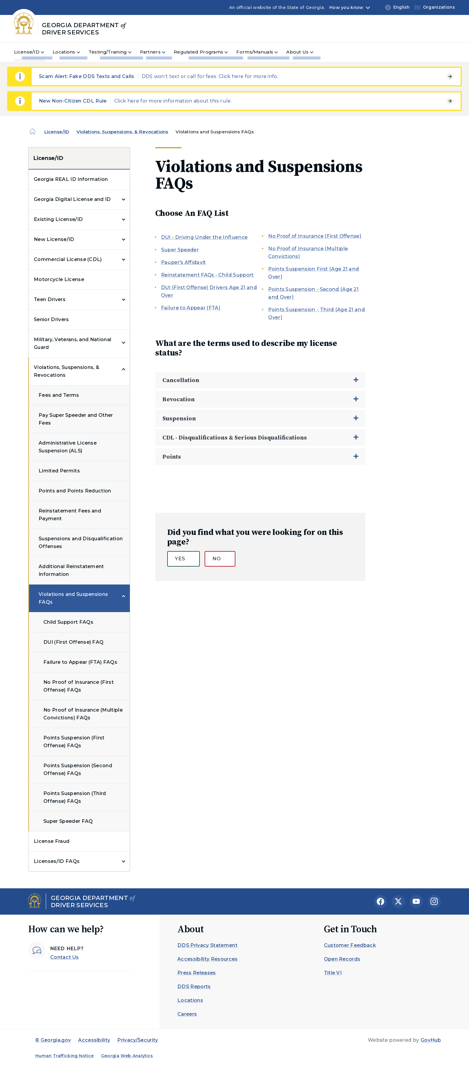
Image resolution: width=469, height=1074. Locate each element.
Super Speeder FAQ (68, 821)
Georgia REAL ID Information (71, 179)
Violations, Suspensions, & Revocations (122, 132)
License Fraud (51, 841)
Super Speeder (180, 250)
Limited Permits (59, 471)
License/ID (56, 132)
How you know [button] (346, 7)
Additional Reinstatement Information (71, 570)
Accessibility (94, 1040)
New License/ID (54, 239)
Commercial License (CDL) (68, 259)
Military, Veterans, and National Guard (72, 343)
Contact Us (64, 957)
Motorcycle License (59, 279)
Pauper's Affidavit (183, 262)
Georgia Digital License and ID (72, 199)
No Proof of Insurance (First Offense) (314, 236)
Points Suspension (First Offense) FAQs (74, 741)
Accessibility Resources (207, 959)
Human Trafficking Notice (64, 1055)
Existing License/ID (58, 219)
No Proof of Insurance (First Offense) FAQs (78, 686)
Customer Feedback (350, 945)
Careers (187, 1014)
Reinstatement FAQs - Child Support (207, 275)
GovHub (431, 1040)
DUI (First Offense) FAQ (73, 642)
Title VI (333, 973)
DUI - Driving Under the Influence (204, 237)
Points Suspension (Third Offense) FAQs (74, 797)
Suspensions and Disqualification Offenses (81, 542)
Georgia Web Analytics (127, 1055)
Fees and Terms (59, 395)
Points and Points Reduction (75, 491)
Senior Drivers (51, 319)
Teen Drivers (50, 299)
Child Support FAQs (68, 622)
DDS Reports (194, 986)
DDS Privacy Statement (207, 945)
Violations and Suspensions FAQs (73, 598)
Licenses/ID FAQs (57, 861)
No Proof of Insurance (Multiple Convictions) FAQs (83, 714)
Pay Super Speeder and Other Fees (76, 419)
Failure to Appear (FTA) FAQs (80, 662)
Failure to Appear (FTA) (190, 308)
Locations (190, 1000)
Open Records (342, 959)
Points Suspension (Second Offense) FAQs (77, 769)
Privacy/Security (137, 1040)
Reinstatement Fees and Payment (70, 514)
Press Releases (196, 973)
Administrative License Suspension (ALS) (68, 447)
